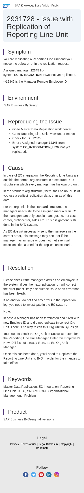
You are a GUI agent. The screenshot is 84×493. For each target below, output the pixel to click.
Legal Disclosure (49, 444)
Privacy (14, 444)
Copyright (66, 444)
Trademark (42, 448)
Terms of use (29, 444)
